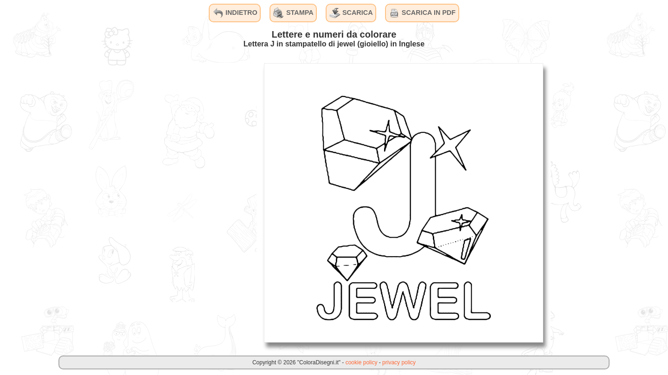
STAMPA (293, 13)
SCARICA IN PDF (422, 13)
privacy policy (399, 362)
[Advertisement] (187, 202)
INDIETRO (234, 13)
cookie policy (362, 362)
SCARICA (351, 13)
